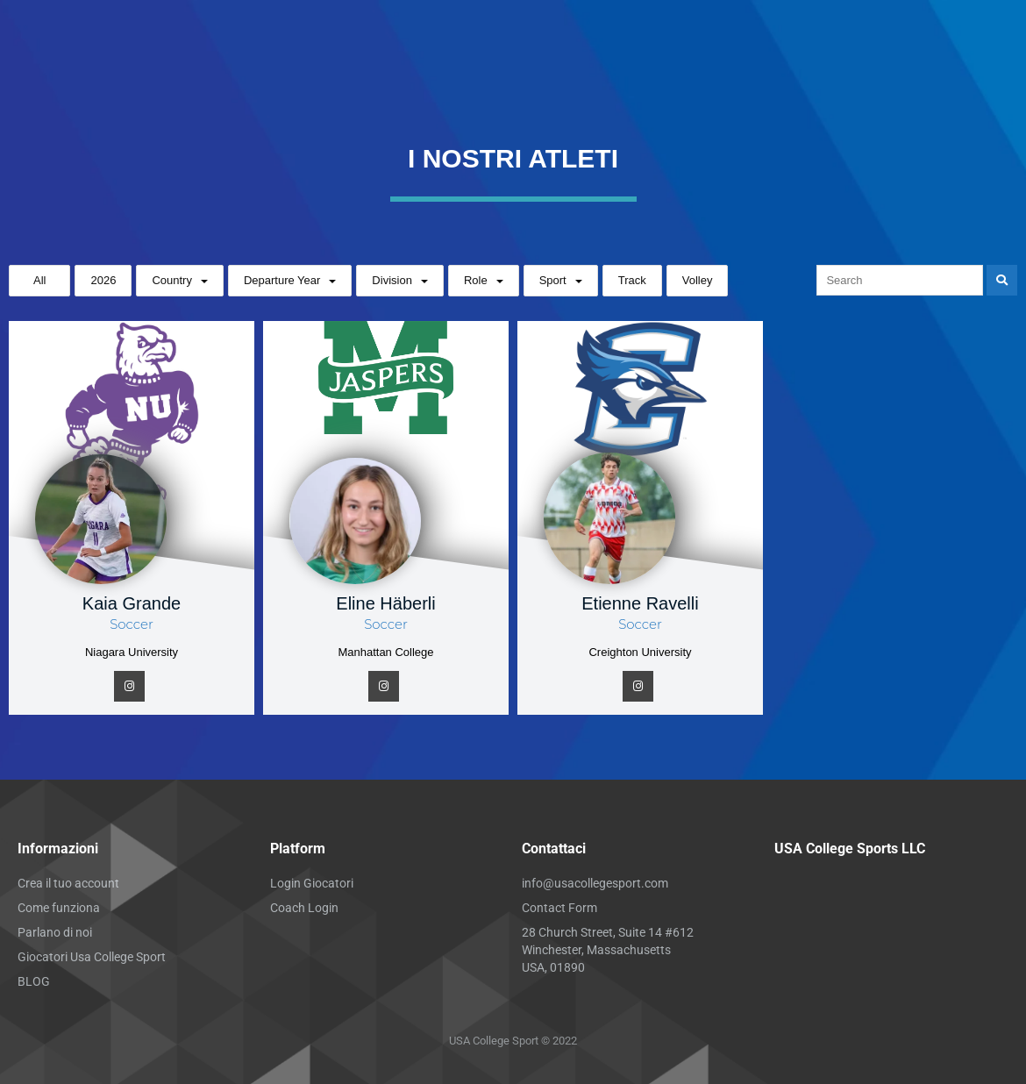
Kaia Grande (131, 603)
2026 (103, 280)
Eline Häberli (385, 603)
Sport (552, 280)
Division (392, 280)
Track (632, 280)
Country (172, 280)
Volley (697, 280)
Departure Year (282, 280)
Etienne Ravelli (639, 603)
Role (476, 280)
